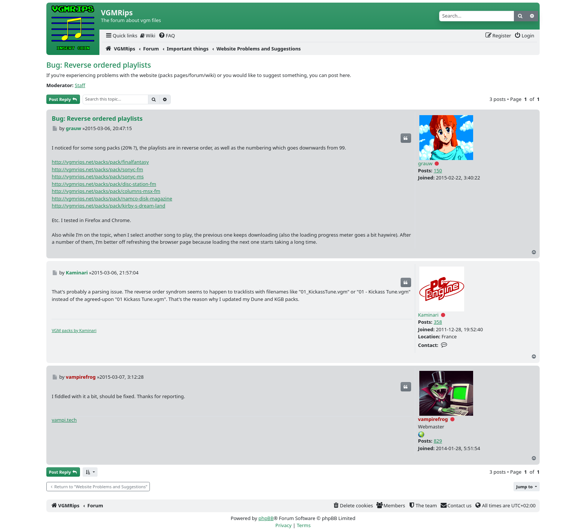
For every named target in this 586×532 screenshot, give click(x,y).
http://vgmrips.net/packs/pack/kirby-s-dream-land (108, 205)
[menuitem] (121, 35)
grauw (425, 163)
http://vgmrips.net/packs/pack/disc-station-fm (104, 184)
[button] (90, 472)
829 (438, 440)
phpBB (266, 518)
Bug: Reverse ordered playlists (98, 65)
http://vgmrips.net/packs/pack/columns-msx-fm (106, 191)
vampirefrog (433, 419)
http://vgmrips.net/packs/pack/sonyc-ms (98, 176)
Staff (80, 85)
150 (438, 170)
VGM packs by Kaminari (74, 330)
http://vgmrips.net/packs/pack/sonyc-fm (97, 169)
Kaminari (428, 314)
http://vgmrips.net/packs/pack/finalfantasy (100, 162)
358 (438, 322)
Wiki (147, 35)
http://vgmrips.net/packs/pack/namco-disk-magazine (112, 198)
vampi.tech (64, 419)
